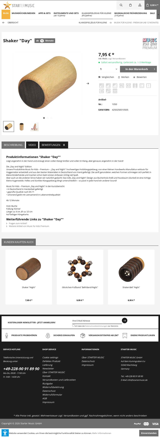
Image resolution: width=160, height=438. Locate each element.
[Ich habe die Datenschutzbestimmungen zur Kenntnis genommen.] (73, 326)
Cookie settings (50, 357)
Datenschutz (48, 390)
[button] (5, 432)
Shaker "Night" (29, 287)
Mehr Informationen (101, 433)
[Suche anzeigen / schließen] (121, 5)
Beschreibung (13, 145)
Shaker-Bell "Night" (131, 287)
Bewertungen (54, 145)
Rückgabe (47, 383)
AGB (44, 398)
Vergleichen (106, 77)
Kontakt (46, 376)
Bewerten (140, 77)
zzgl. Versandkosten (116, 58)
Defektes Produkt (51, 361)
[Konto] (140, 5)
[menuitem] (6, 14)
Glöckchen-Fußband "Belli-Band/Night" (80, 287)
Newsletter (48, 368)
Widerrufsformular (52, 394)
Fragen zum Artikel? (16, 223)
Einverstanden (149, 433)
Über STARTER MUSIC (53, 372)
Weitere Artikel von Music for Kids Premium (27, 226)
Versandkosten (71, 415)
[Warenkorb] (152, 5)
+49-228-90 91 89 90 (21, 368)
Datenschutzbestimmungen (96, 326)
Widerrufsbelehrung (53, 387)
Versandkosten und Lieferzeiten (59, 379)
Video (32, 145)
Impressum (48, 402)
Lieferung (47, 364)
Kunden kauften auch (18, 242)
